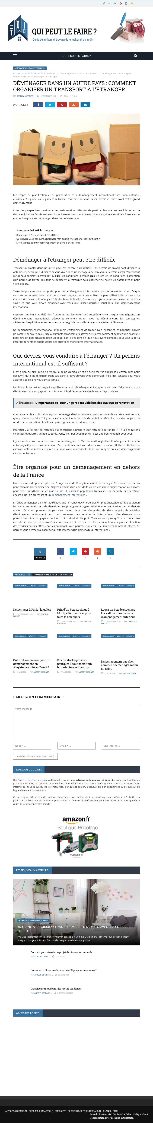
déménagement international (69, 495)
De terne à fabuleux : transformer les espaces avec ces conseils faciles (73, 929)
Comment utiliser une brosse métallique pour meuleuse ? (63, 970)
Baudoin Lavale (129, 673)
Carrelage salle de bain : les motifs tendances (56, 988)
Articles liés (22, 574)
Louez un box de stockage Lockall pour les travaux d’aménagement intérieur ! (118, 613)
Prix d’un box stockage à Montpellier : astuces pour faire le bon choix (74, 613)
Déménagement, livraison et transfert (30, 68)
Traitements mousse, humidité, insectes (33, 1063)
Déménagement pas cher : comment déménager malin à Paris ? (119, 665)
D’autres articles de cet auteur (52, 574)
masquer (49, 230)
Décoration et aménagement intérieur (33, 920)
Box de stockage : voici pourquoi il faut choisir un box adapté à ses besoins (74, 663)
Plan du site (110, 1111)
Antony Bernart (41, 672)
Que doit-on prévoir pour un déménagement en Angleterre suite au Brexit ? (31, 663)
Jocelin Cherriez (25, 96)
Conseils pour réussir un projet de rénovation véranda (61, 952)
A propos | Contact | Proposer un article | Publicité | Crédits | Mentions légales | (53, 1111)
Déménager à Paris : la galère (32, 609)
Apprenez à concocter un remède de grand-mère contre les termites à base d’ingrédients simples (69, 1072)
